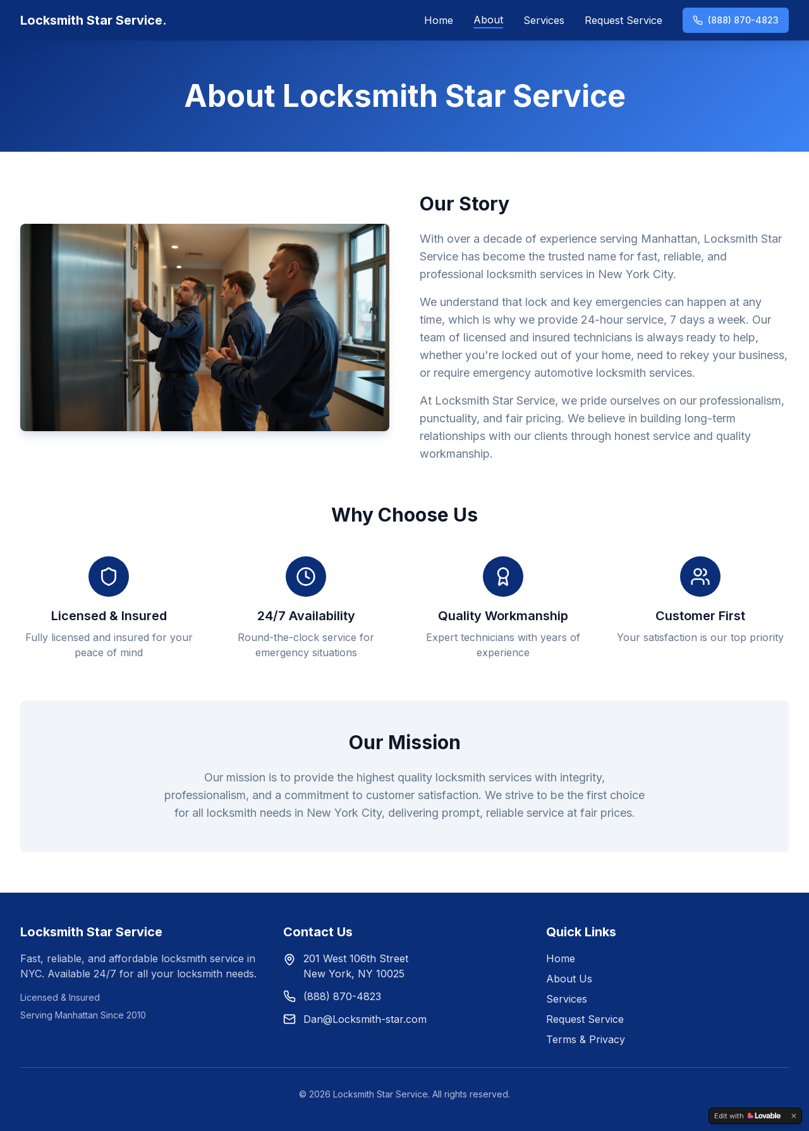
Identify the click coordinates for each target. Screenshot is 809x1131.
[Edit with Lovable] (747, 1115)
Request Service (623, 20)
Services (543, 20)
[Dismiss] (793, 1115)
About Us (569, 978)
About (488, 19)
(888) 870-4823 (736, 20)
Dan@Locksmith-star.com (365, 1019)
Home (438, 20)
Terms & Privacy (585, 1039)
